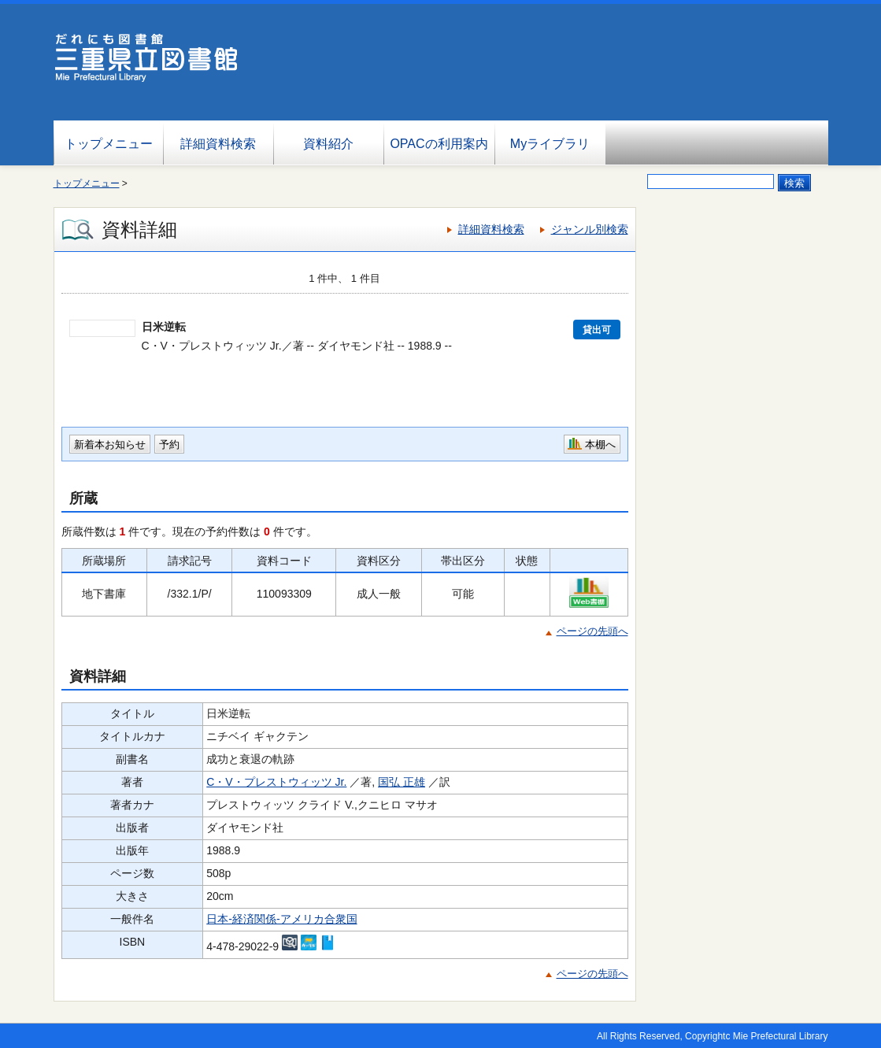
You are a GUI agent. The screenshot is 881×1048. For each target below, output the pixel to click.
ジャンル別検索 (589, 229)
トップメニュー (109, 143)
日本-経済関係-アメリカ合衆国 (281, 919)
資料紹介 (328, 143)
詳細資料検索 (218, 143)
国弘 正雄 (401, 782)
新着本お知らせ (110, 444)
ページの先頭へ (592, 631)
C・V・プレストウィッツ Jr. (276, 782)
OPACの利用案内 (438, 143)
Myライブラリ (550, 143)
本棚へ (600, 444)
